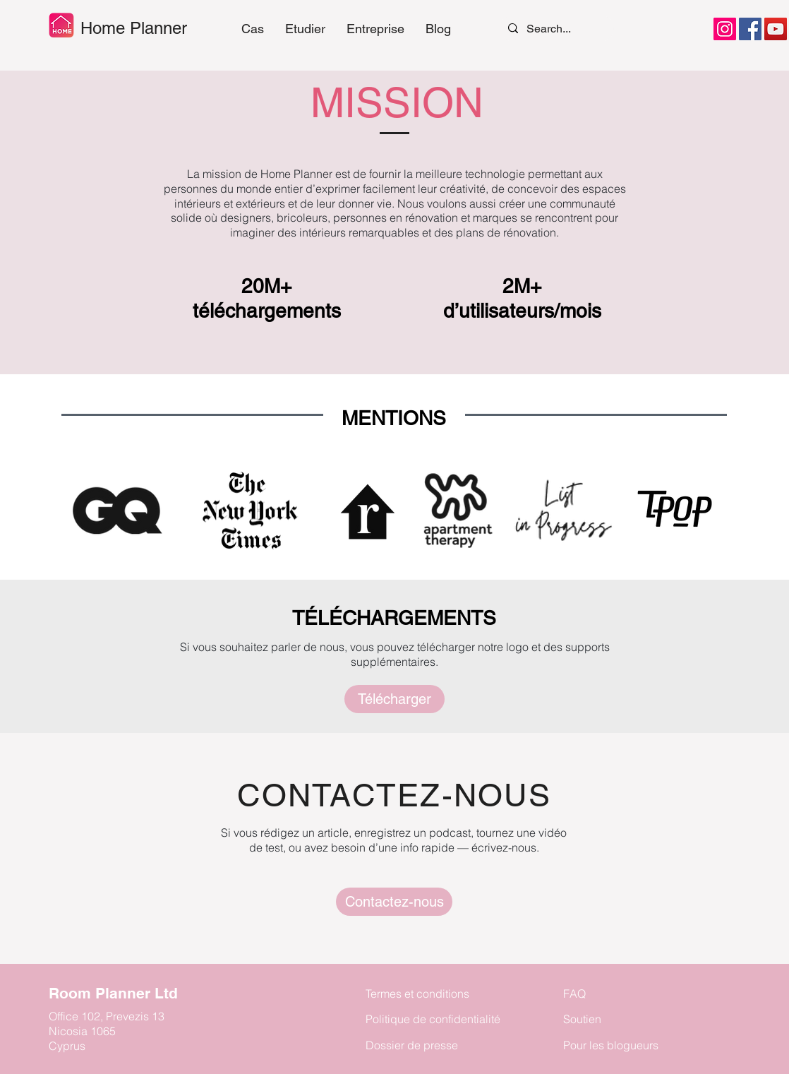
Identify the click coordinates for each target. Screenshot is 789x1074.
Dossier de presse (412, 1045)
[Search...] (555, 28)
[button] (305, 29)
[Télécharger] (394, 699)
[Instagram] (724, 29)
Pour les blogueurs (610, 1045)
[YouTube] (775, 29)
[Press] (394, 902)
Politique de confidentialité (433, 1019)
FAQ (574, 993)
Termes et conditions (417, 993)
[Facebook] (750, 29)
